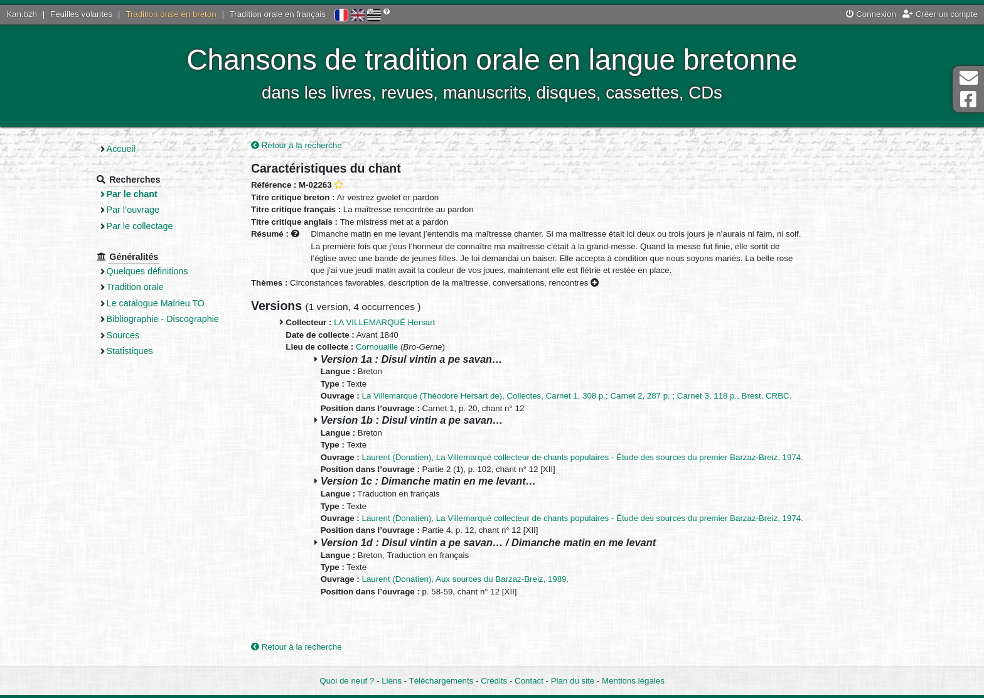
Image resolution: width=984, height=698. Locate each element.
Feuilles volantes (81, 14)
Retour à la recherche (296, 145)
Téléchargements (441, 680)
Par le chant (132, 194)
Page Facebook (968, 99)
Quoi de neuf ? (346, 680)
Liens (392, 680)
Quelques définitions (147, 271)
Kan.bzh (21, 14)
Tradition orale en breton (171, 14)
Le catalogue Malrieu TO (156, 303)
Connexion (871, 14)
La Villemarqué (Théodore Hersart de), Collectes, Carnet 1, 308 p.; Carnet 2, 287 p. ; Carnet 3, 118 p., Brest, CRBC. (577, 395)
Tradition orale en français (278, 14)
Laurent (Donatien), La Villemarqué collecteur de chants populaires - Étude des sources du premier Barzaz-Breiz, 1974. (582, 457)
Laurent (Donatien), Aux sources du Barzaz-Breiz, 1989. (465, 579)
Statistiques (130, 351)
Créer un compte (940, 14)
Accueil (121, 149)
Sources (123, 335)
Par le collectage (140, 226)
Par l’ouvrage (133, 210)
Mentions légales (633, 680)
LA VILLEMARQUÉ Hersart (384, 322)
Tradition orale (135, 287)
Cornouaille (377, 347)
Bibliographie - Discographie (163, 319)
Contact (529, 680)
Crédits (494, 680)
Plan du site (572, 680)
